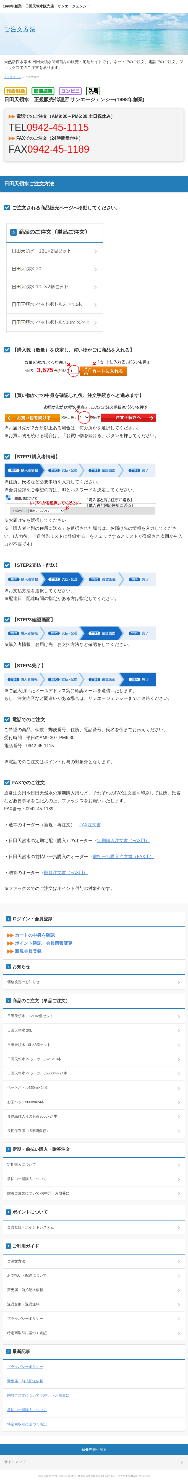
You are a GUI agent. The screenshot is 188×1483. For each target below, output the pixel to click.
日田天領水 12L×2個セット (30, 1016)
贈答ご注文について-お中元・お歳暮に (38, 1193)
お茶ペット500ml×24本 (26, 1102)
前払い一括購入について (27, 1179)
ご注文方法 (20, 29)
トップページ (12, 77)
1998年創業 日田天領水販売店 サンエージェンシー (46, 6)
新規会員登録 (28, 951)
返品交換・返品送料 (23, 1304)
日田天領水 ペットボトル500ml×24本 (37, 1073)
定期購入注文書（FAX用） (123, 840)
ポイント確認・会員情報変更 (43, 943)
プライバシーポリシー (25, 1318)
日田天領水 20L (19, 1030)
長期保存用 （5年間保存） (28, 1131)
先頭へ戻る (98, 1449)
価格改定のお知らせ (23, 982)
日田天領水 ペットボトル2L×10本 (34, 1059)
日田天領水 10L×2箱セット (29, 1045)
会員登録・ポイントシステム (30, 1227)
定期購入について (21, 1164)
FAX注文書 (90, 824)
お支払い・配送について (27, 1275)
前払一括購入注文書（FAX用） (123, 856)
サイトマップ (15, 1462)
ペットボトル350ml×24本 (27, 1087)
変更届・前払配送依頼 (25, 1290)
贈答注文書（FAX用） (66, 872)
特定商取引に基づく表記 (27, 1333)
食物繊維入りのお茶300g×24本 (32, 1116)
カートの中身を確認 (35, 935)
